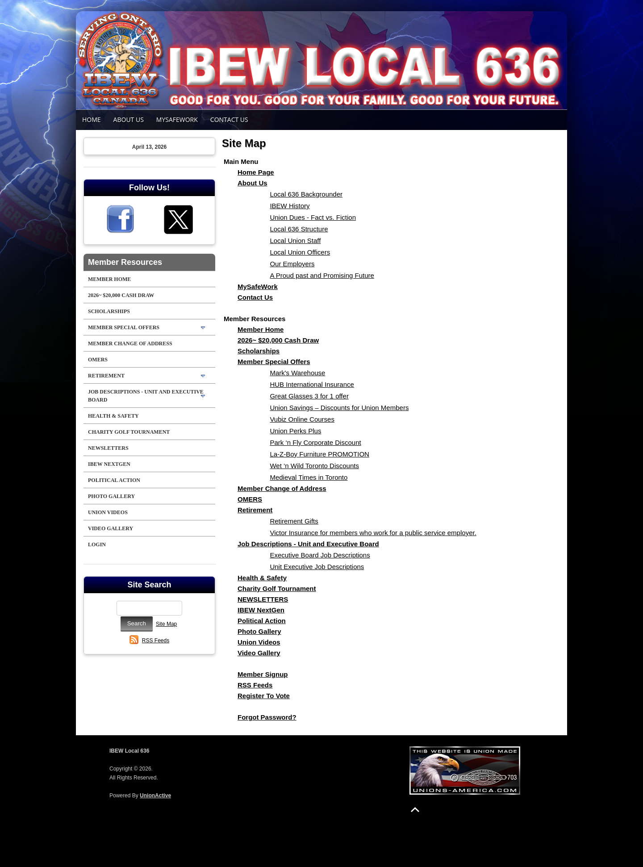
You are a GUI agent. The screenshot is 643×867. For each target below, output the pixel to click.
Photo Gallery (111, 496)
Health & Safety (113, 416)
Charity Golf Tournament (129, 432)
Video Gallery (110, 528)
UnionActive (155, 795)
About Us (128, 119)
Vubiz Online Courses (302, 419)
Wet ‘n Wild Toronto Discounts (314, 465)
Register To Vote (264, 695)
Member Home (109, 279)
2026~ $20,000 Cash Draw (121, 295)
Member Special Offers (123, 327)
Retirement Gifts (294, 521)
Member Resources (125, 262)
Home (91, 119)
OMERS (98, 359)
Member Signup (263, 674)
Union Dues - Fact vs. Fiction (313, 217)
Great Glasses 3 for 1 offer (309, 396)
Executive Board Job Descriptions (320, 555)
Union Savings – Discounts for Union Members (339, 407)
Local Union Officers (300, 252)
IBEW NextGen (109, 464)
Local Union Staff (295, 240)
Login (97, 544)
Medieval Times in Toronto (308, 477)
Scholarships (109, 311)
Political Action (114, 480)
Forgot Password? (267, 717)
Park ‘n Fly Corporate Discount (315, 442)
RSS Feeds (155, 640)
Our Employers (292, 264)
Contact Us (229, 119)
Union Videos (108, 512)
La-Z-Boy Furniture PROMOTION (319, 454)
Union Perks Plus (295, 431)
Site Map (166, 624)
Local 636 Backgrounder (306, 194)
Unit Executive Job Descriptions (317, 566)
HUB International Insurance (312, 384)
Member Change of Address (130, 343)
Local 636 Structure (299, 229)
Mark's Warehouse (297, 373)
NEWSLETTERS (108, 448)
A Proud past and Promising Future (322, 275)
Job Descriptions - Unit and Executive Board (146, 396)
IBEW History (289, 205)
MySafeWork (177, 119)
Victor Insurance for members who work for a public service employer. (373, 532)
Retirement (106, 376)
